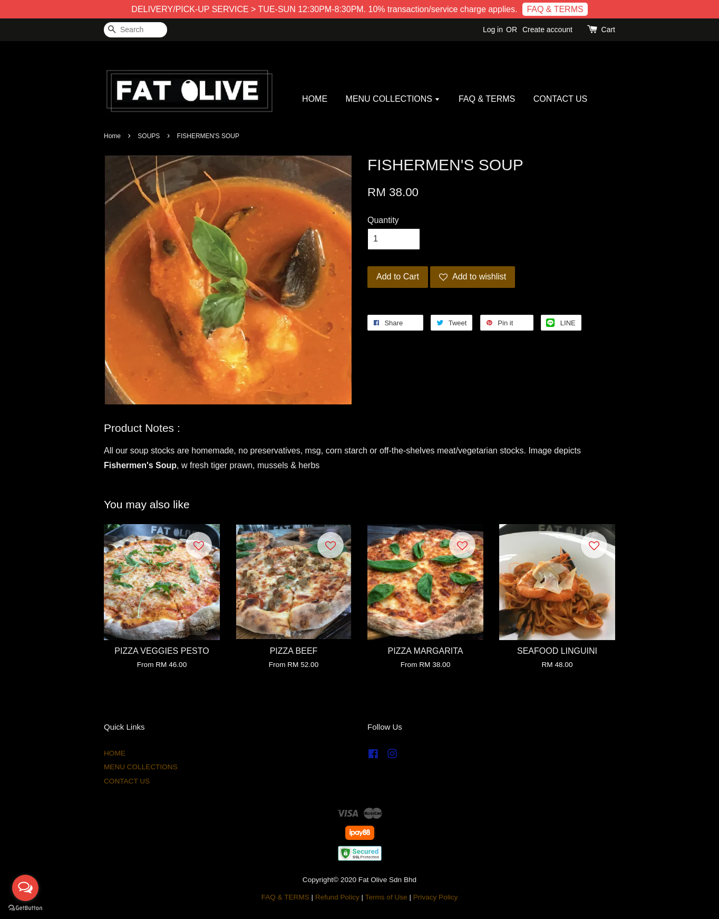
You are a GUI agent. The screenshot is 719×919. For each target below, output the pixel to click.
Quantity (383, 220)
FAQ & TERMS (555, 9)
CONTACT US (560, 98)
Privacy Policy (435, 897)
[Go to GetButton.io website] (25, 908)
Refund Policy (337, 897)
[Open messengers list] (25, 888)
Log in (493, 29)
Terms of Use (386, 897)
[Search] (135, 29)
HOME (314, 98)
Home (112, 136)
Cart (608, 29)
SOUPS (149, 136)
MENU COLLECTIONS (393, 98)
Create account (547, 29)
